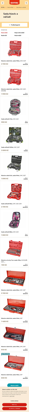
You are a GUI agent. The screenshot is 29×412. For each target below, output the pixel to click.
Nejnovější (4, 32)
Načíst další (14, 385)
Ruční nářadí (10, 7)
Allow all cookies (14, 408)
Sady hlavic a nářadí (21, 7)
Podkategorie (15, 25)
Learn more (11, 396)
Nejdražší (4, 35)
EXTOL (3, 7)
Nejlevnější (17, 35)
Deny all (14, 404)
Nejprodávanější (19, 32)
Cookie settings (14, 400)
